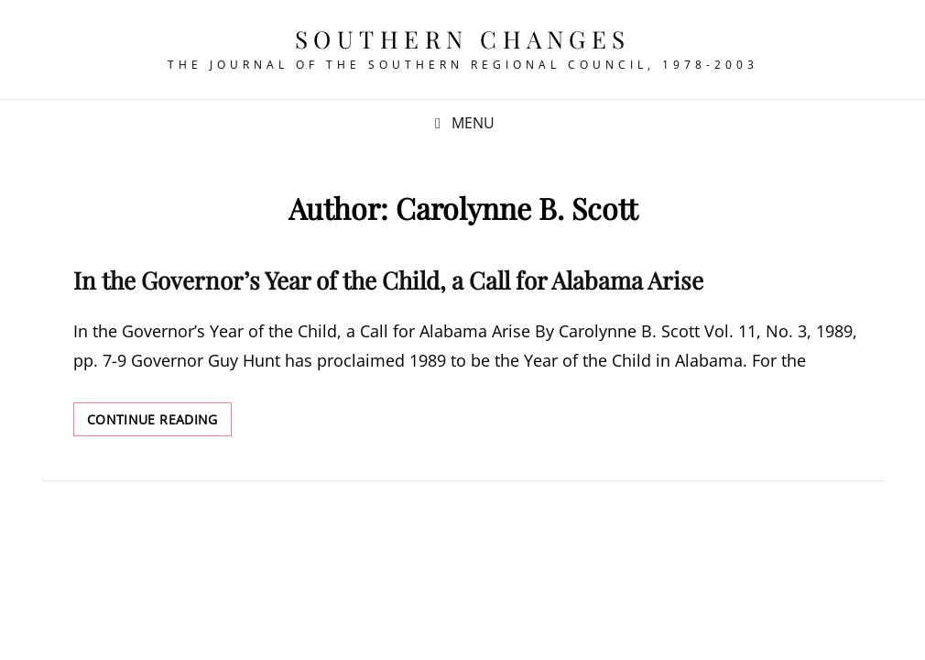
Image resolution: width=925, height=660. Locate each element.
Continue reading (159, 422)
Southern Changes (463, 39)
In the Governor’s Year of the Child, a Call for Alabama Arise (388, 280)
